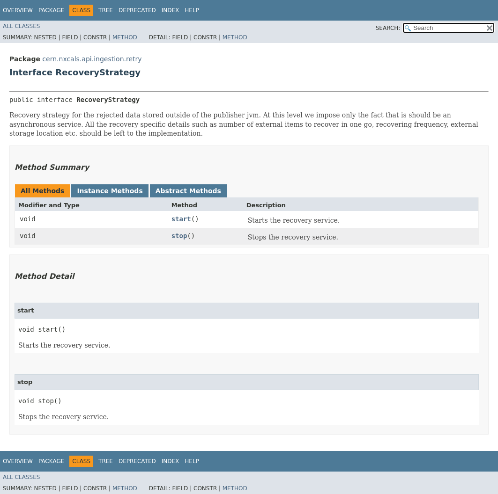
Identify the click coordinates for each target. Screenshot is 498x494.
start (181, 219)
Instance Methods (109, 191)
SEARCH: (388, 28)
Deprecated (137, 10)
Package (51, 10)
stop (179, 236)
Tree (105, 10)
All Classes (21, 26)
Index (170, 10)
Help (192, 10)
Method (124, 37)
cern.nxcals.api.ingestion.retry (91, 59)
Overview (18, 10)
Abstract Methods (188, 191)
